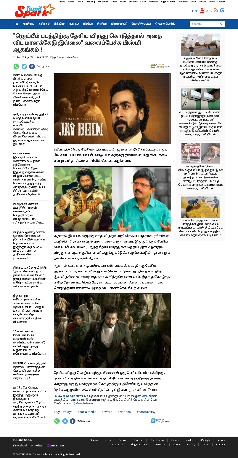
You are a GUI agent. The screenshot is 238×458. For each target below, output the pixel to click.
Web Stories (102, 1)
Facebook (20, 445)
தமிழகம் (44, 24)
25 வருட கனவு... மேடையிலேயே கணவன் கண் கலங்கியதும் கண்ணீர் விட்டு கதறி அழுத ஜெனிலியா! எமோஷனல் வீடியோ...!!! (30, 343)
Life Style (133, 1)
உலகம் (74, 24)
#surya (67, 412)
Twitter (37, 445)
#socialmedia (86, 412)
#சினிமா (72, 57)
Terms (212, 1)
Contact (221, 1)
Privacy (202, 1)
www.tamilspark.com (46, 454)
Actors (143, 1)
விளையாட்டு (119, 24)
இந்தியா (59, 24)
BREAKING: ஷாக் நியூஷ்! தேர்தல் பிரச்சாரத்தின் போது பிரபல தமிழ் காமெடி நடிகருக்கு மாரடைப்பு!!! (29, 371)
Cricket (80, 1)
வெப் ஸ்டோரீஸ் (165, 24)
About (193, 1)
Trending (90, 1)
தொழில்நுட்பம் (141, 24)
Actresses (153, 1)
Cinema (61, 1)
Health (123, 1)
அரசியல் (28, 24)
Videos (114, 1)
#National (124, 412)
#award (106, 412)
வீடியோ (88, 24)
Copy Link (44, 66)
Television (183, 1)
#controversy (145, 412)
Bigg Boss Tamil (168, 1)
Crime (71, 1)
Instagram (55, 445)
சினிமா (102, 24)
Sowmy (60, 57)
